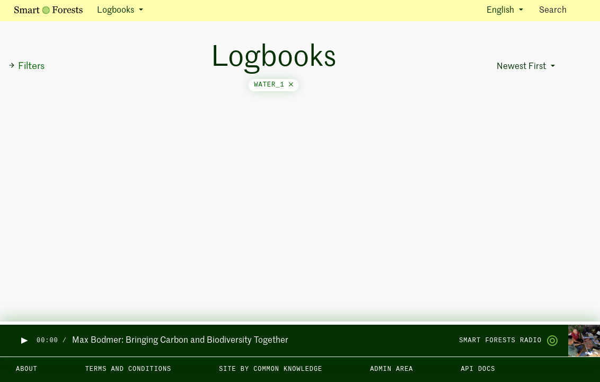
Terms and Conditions (128, 369)
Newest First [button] (522, 67)
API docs (478, 369)
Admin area (391, 369)
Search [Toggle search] (562, 10)
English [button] (501, 10)
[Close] (291, 85)
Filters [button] (26, 66)
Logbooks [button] (116, 10)
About (27, 369)
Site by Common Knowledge (270, 369)
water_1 (273, 85)
